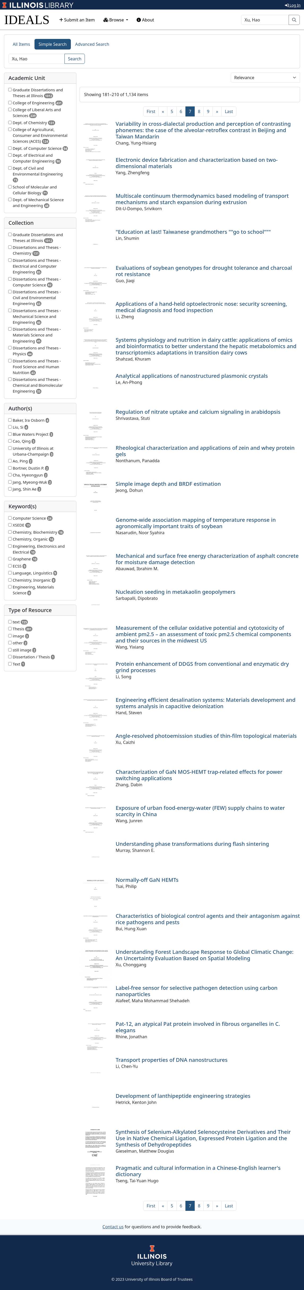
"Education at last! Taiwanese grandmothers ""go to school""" (193, 231)
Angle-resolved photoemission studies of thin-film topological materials (206, 735)
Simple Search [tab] (53, 44)
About (145, 20)
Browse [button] (114, 20)
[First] (151, 111)
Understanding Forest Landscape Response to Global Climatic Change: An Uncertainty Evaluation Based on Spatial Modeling (205, 955)
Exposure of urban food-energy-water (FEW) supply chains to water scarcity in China (200, 811)
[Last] (228, 111)
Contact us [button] (113, 1227)
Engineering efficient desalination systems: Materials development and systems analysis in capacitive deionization (206, 703)
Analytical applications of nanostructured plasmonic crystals (192, 375)
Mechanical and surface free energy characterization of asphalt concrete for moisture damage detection (207, 559)
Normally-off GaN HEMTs (147, 879)
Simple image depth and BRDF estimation (168, 483)
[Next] (217, 111)
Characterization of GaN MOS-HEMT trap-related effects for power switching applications (199, 775)
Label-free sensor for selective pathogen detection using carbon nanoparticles (196, 991)
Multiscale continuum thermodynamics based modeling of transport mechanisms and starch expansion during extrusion (202, 199)
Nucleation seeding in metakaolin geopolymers (175, 591)
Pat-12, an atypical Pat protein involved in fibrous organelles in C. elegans (198, 1027)
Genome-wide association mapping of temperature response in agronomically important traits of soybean (196, 523)
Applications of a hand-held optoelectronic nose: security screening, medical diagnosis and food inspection (201, 307)
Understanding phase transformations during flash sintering (192, 843)
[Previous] (162, 111)
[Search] (265, 20)
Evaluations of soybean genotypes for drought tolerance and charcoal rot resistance (204, 271)
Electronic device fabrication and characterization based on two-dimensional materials (197, 163)
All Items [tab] (21, 44)
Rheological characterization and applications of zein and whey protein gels (205, 451)
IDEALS (27, 20)
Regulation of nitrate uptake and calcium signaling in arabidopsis (198, 411)
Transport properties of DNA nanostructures (172, 1059)
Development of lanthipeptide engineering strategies (183, 1095)
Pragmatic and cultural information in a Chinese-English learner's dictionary (198, 1171)
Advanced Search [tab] (92, 44)
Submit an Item (77, 20)
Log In (293, 5)
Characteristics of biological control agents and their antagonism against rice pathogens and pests (208, 919)
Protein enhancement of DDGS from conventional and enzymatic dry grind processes (202, 667)
